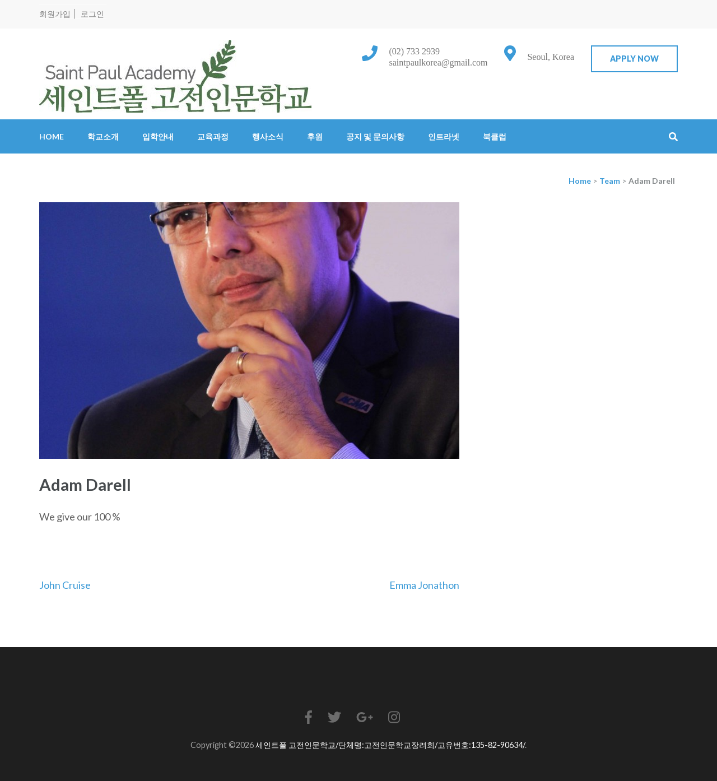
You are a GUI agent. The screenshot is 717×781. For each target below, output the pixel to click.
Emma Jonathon (424, 585)
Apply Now (634, 58)
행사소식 (267, 136)
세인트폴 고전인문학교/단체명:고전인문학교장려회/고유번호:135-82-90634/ (390, 745)
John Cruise (65, 585)
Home (51, 136)
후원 (315, 136)
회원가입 (55, 13)
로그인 (92, 13)
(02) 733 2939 (414, 51)
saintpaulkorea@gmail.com (438, 62)
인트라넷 (443, 136)
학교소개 (103, 136)
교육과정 (213, 136)
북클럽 (494, 136)
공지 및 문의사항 (375, 136)
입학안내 (158, 136)
